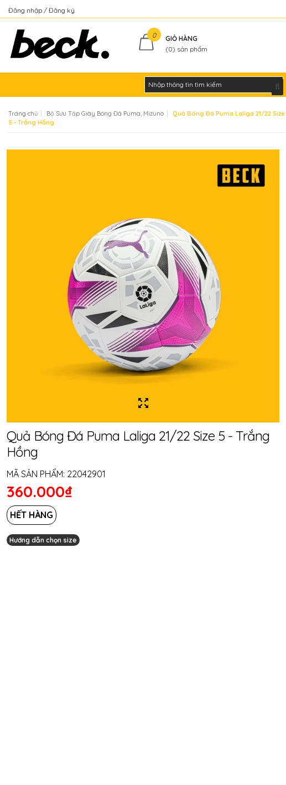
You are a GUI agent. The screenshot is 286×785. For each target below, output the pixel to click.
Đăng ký (62, 10)
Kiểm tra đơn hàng (249, 10)
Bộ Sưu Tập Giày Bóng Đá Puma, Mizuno (105, 113)
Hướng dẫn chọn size (43, 540)
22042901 (86, 473)
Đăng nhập (26, 10)
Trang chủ (23, 113)
